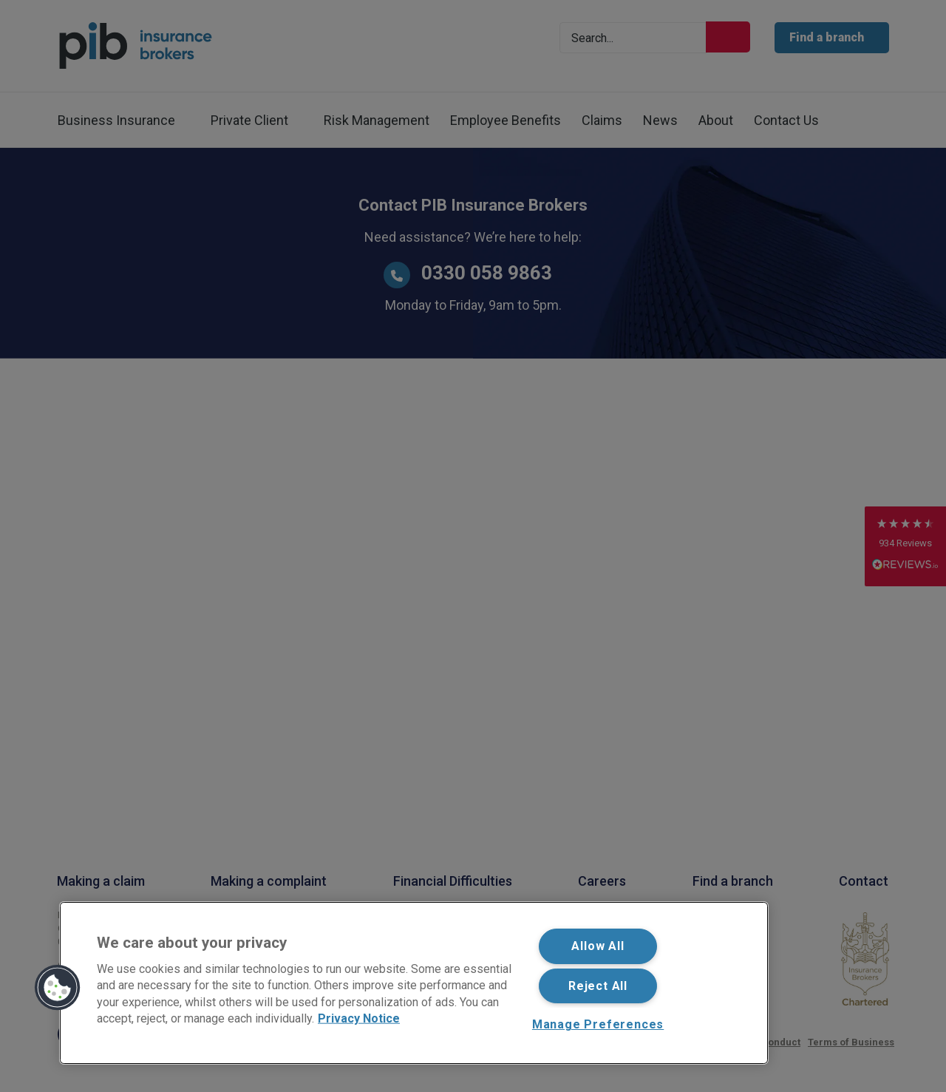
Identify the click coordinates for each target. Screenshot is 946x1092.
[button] (57, 987)
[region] (414, 983)
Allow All (597, 946)
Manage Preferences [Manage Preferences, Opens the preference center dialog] (598, 1024)
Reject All (597, 986)
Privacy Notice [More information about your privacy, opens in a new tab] (359, 1018)
